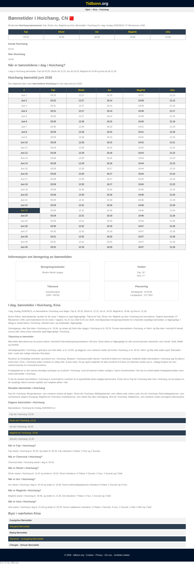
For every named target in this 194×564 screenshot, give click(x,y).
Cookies (90, 555)
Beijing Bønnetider (18, 533)
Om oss (108, 555)
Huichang (104, 9)
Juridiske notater (122, 555)
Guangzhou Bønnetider (21, 520)
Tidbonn (93, 3)
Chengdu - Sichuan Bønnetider (24, 545)
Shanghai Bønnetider (20, 526)
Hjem (87, 9)
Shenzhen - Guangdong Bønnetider (27, 539)
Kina (95, 9)
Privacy (99, 555)
